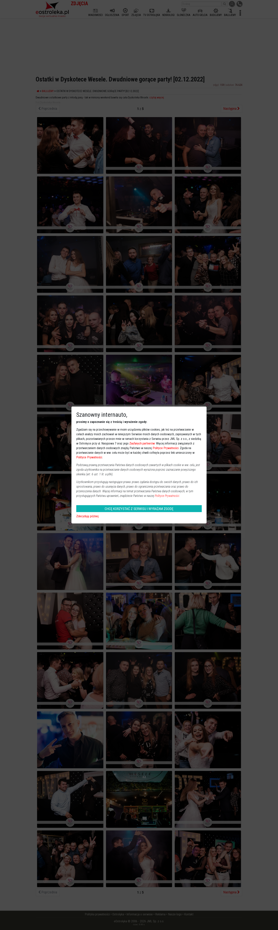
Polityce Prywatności (166, 448)
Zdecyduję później (87, 516)
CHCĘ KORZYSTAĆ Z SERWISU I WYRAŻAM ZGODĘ (139, 509)
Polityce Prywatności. (167, 496)
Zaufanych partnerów (142, 443)
